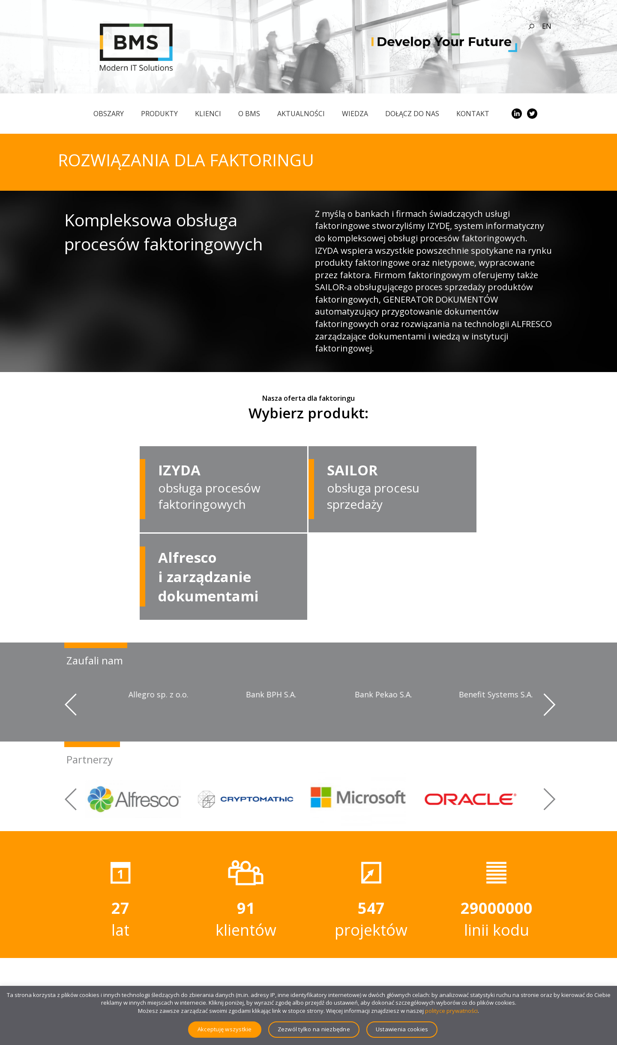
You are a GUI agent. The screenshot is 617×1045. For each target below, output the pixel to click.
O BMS (249, 113)
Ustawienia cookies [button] (402, 1029)
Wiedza (355, 113)
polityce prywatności (451, 1011)
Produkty (159, 113)
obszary (108, 113)
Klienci (208, 113)
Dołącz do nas (412, 113)
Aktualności (301, 113)
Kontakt (472, 113)
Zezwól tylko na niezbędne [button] (314, 1029)
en (546, 26)
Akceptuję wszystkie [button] (225, 1029)
